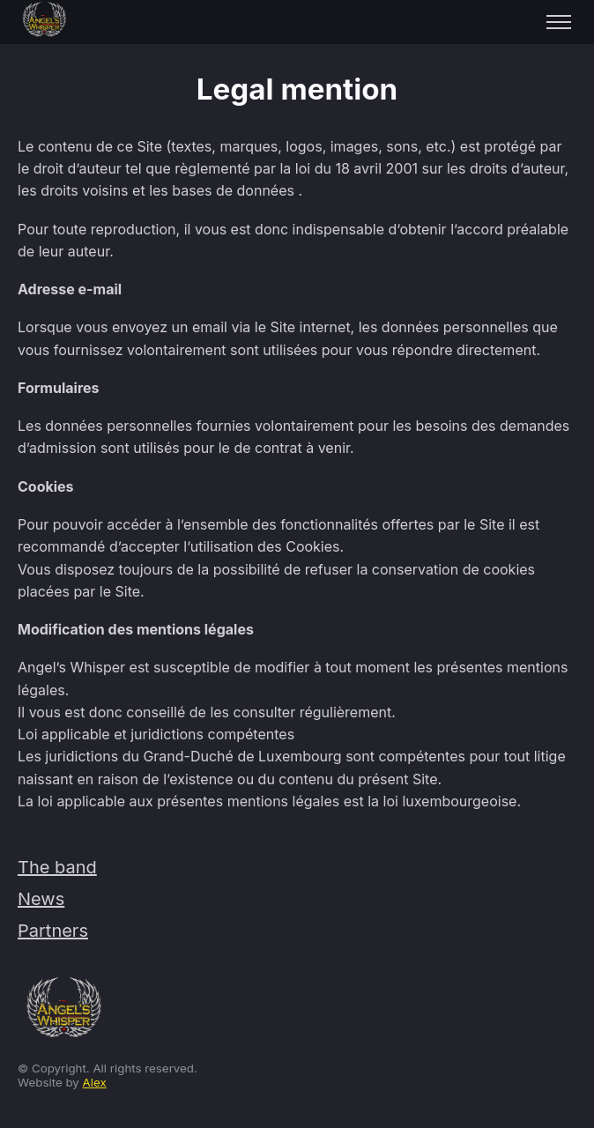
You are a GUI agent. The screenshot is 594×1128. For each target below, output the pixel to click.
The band (57, 867)
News (41, 898)
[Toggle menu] (558, 22)
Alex (95, 1082)
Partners (53, 930)
